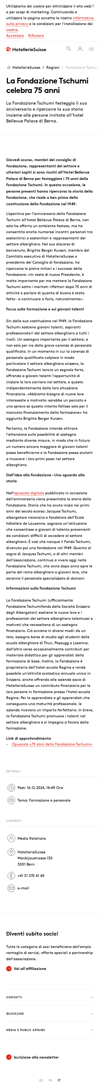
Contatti (50, 956)
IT (59, 1039)
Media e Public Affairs (50, 988)
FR (50, 1039)
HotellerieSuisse (23, 26)
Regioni (53, 26)
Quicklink (50, 972)
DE (41, 1039)
